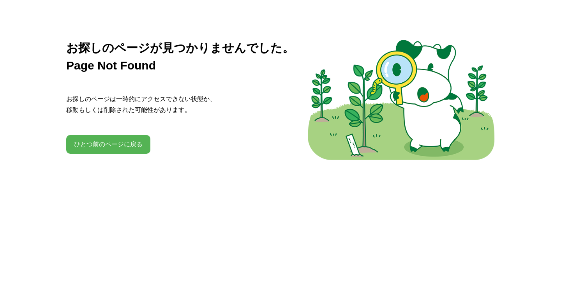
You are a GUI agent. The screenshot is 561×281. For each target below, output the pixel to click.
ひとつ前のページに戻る (108, 144)
